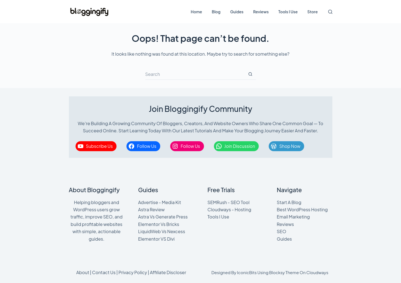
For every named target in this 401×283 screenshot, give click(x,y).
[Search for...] (195, 74)
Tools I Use (288, 11)
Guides (237, 11)
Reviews (261, 11)
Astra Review (151, 209)
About (82, 272)
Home (196, 11)
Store (312, 11)
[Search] (330, 12)
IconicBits (247, 272)
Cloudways (317, 272)
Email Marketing (293, 217)
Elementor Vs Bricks (158, 224)
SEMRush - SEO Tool (229, 202)
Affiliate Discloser (168, 272)
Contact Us (104, 272)
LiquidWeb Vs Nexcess (161, 231)
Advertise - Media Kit (159, 202)
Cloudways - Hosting (229, 209)
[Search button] (250, 74)
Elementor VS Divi (156, 239)
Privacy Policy (132, 272)
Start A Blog (289, 202)
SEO (281, 231)
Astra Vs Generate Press (163, 217)
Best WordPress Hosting (302, 209)
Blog (216, 11)
